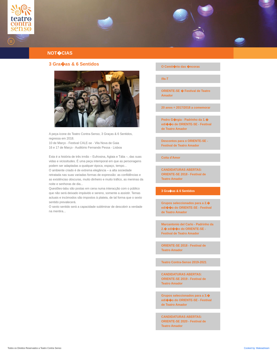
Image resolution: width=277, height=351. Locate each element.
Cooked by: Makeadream (256, 348)
